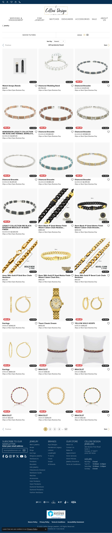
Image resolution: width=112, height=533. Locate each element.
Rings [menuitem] (32, 450)
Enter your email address (12, 446)
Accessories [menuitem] (34, 478)
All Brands (51, 464)
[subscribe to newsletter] (24, 450)
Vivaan (50, 461)
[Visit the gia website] (46, 502)
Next (105, 45)
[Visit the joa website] (67, 502)
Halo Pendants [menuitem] (35, 481)
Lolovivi (50, 450)
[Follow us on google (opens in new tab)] (6, 456)
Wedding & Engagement (16, 19)
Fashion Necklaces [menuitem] (36, 492)
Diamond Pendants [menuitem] (37, 490)
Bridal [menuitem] (32, 447)
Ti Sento (51, 456)
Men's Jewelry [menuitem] (35, 445)
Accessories (82, 19)
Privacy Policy (44, 522)
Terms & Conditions (73, 464)
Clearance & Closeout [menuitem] (37, 470)
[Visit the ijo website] (38, 502)
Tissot (50, 459)
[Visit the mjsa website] (73, 502)
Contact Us (70, 447)
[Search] (3, 2)
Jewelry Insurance (72, 461)
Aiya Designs (52, 445)
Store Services (71, 456)
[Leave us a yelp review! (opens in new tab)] (25, 456)
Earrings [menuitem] (33, 453)
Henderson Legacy (55, 447)
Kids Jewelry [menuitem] (34, 467)
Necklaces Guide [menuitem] (36, 473)
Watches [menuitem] (33, 476)
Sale (94, 19)
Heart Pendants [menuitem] (35, 484)
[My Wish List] (11, 2)
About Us (104, 19)
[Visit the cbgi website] (53, 502)
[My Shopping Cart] (15, 2)
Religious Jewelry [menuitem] (36, 456)
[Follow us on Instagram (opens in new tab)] (10, 456)
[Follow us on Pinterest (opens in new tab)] (14, 456)
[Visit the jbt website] (60, 502)
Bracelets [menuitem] (33, 464)
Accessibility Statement (76, 522)
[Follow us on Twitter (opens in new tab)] (17, 456)
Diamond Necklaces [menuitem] (37, 487)
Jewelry (6, 26)
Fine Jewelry (39, 19)
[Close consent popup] (45, 529)
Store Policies (71, 459)
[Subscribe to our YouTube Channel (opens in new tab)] (21, 456)
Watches (54, 19)
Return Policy (32, 522)
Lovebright (52, 453)
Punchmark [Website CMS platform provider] (60, 529)
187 (66, 429)
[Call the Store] (90, 453)
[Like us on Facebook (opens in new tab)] (3, 456)
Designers (67, 19)
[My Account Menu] (7, 2)
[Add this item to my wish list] (36, 86)
